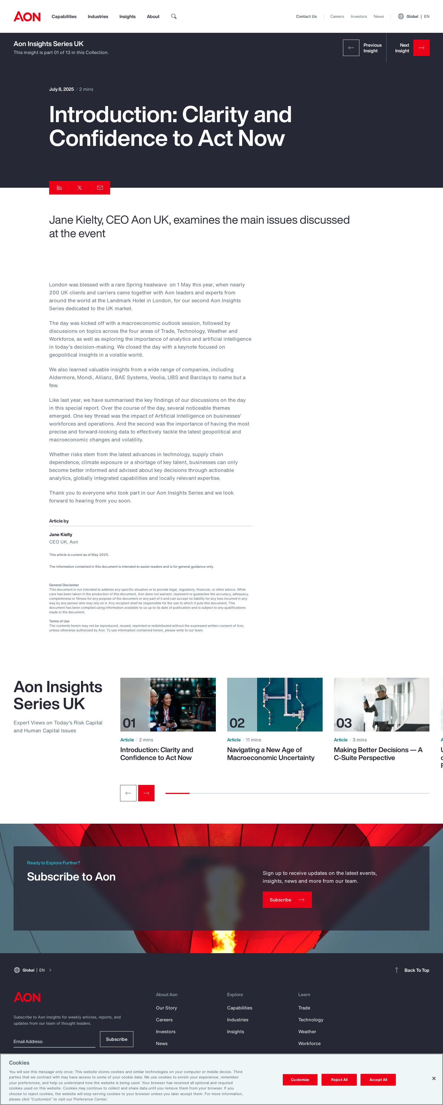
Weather (307, 1031)
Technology (310, 1019)
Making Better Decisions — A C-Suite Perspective (378, 753)
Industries (98, 16)
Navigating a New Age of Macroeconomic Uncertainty (271, 753)
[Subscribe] (287, 900)
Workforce (309, 1043)
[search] (174, 16)
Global (413, 16)
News (379, 16)
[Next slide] (146, 793)
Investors (359, 16)
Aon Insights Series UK (49, 43)
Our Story (166, 1007)
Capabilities (64, 16)
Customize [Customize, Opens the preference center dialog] (300, 1079)
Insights (128, 16)
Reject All (339, 1079)
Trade (304, 1007)
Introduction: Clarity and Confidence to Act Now (156, 753)
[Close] (434, 1078)
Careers (337, 16)
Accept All (378, 1079)
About (153, 16)
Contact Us (306, 16)
